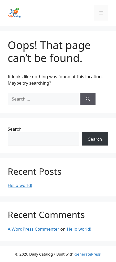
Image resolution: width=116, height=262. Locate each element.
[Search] (88, 99)
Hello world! (20, 185)
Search (15, 129)
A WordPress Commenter (33, 229)
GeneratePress (87, 254)
